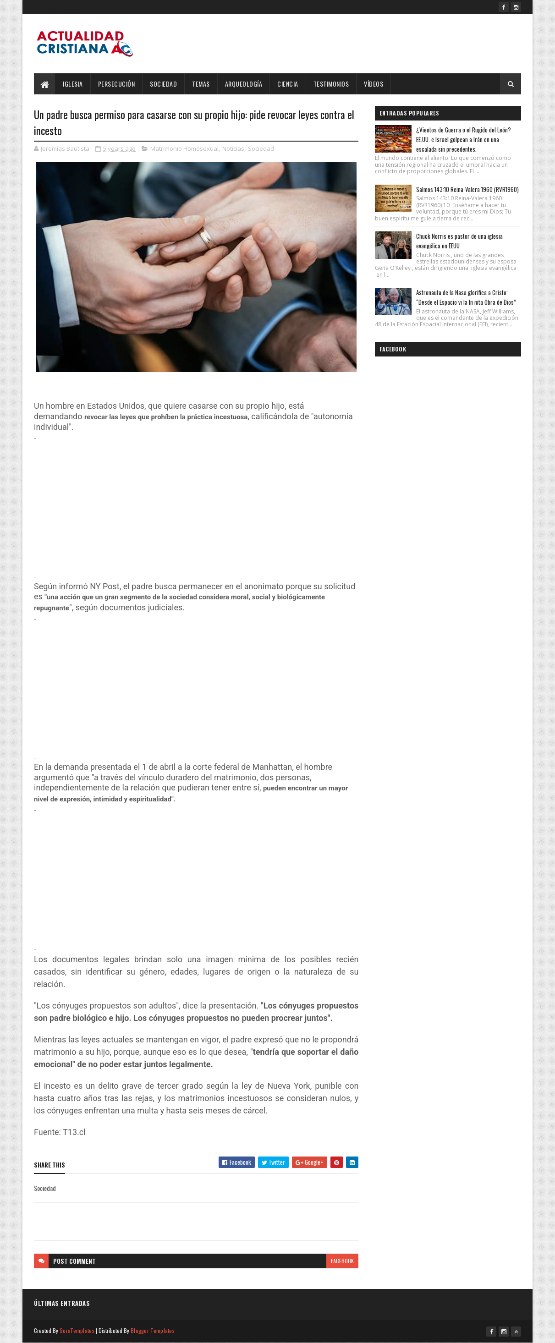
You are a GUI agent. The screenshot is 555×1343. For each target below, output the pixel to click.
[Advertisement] (196, 507)
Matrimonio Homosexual (184, 148)
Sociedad (163, 83)
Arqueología (244, 83)
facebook (342, 1261)
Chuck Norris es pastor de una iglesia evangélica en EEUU (459, 240)
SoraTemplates (77, 1330)
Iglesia (73, 83)
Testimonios (331, 83)
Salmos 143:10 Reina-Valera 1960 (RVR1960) (467, 189)
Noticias (233, 148)
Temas (201, 83)
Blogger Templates (153, 1330)
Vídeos (373, 83)
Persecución (116, 83)
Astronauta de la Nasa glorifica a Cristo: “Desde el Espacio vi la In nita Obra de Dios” (466, 297)
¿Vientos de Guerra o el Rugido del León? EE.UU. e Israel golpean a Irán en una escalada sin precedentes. (463, 139)
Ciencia (287, 83)
